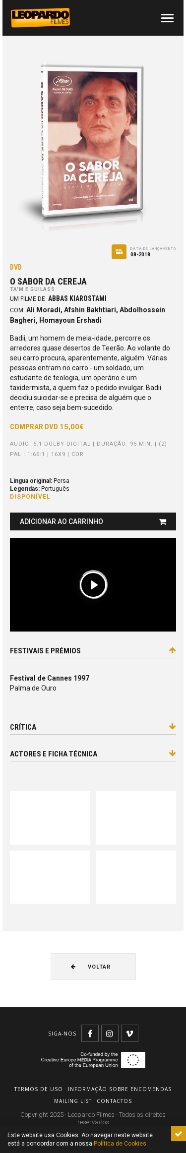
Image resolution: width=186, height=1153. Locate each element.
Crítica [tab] (93, 727)
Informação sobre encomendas (120, 1089)
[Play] (93, 585)
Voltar (91, 967)
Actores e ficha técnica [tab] (93, 753)
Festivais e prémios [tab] (93, 650)
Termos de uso (38, 1089)
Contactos (114, 1100)
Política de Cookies (120, 1143)
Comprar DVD (47, 426)
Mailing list (73, 1100)
